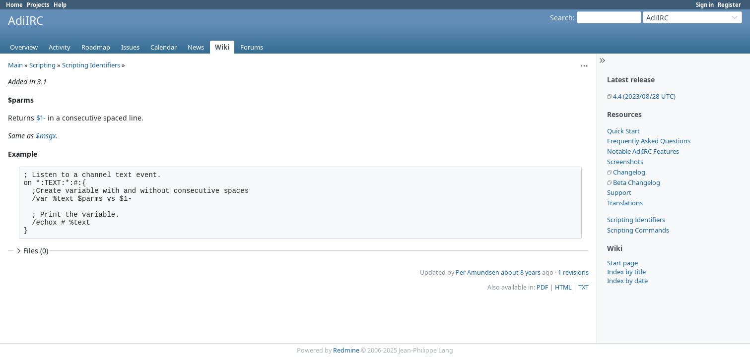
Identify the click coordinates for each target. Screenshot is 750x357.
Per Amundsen (477, 272)
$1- (41, 117)
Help (60, 4)
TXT (583, 287)
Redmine (346, 350)
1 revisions (573, 272)
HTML (563, 287)
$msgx (46, 135)
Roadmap (95, 47)
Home (14, 4)
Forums (251, 47)
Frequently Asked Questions (648, 140)
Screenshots (625, 161)
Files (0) (31, 250)
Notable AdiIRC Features (643, 151)
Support (619, 192)
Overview (24, 47)
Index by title (626, 271)
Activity (59, 47)
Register (729, 4)
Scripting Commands (638, 230)
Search (561, 17)
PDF (542, 287)
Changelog (629, 172)
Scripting (42, 64)
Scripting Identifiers (636, 219)
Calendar (163, 47)
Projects (38, 4)
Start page (622, 262)
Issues (130, 47)
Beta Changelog (636, 182)
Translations (625, 202)
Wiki (222, 47)
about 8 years (521, 272)
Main (15, 64)
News (196, 47)
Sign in (705, 4)
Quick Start (623, 130)
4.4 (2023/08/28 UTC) (644, 96)
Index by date (627, 280)
